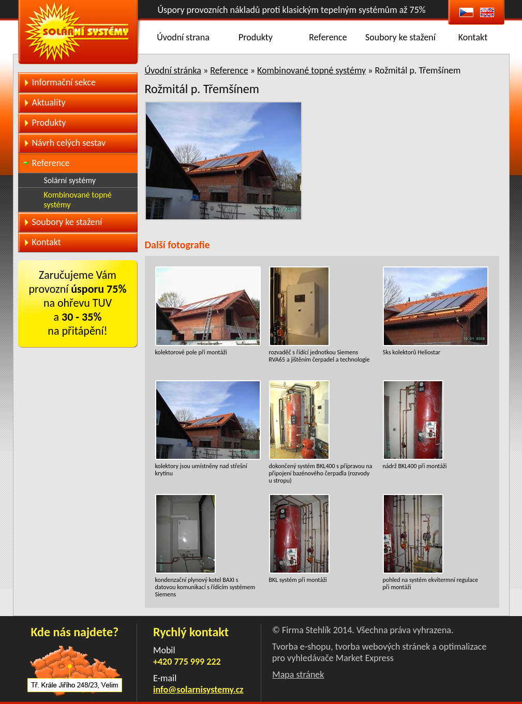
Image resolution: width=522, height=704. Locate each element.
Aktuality (49, 102)
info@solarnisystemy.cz (198, 689)
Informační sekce (64, 82)
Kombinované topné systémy (311, 70)
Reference (328, 37)
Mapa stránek (298, 674)
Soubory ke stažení (400, 37)
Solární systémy (70, 180)
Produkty (255, 37)
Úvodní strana (183, 37)
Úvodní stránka (173, 70)
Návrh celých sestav (69, 142)
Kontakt (472, 37)
